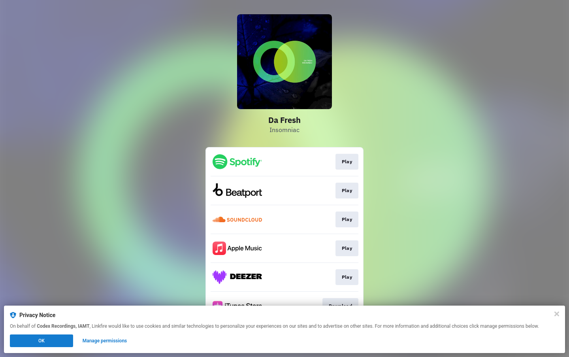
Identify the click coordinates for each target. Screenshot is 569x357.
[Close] (556, 314)
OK (41, 341)
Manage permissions (105, 341)
